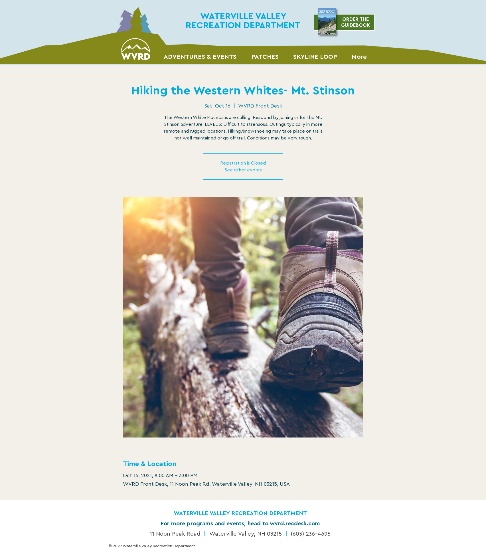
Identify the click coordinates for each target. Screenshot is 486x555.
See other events (243, 170)
